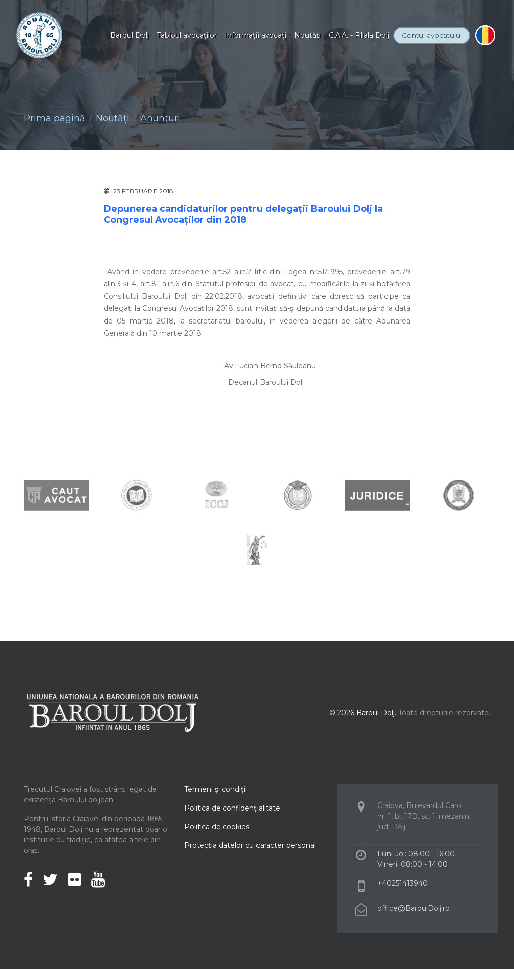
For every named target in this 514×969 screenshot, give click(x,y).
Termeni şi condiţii (215, 789)
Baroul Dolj (129, 35)
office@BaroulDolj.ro (413, 908)
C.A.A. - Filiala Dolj (359, 35)
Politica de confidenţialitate (232, 808)
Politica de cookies (216, 826)
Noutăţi (307, 35)
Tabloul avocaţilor (187, 35)
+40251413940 (402, 883)
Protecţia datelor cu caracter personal (250, 845)
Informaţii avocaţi (255, 35)
